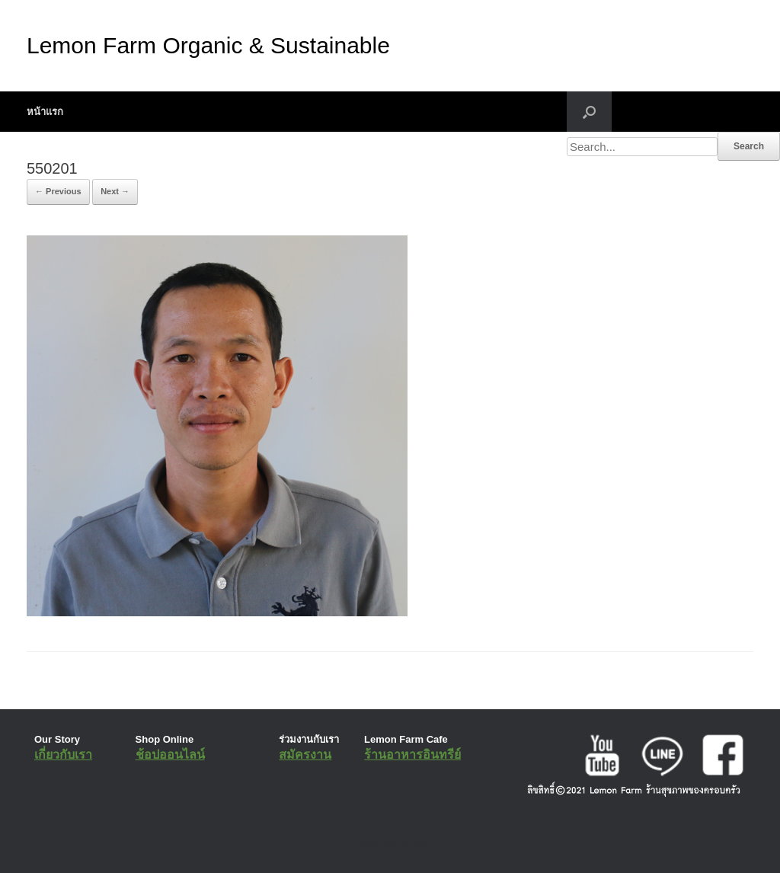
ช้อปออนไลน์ (170, 754)
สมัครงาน (305, 754)
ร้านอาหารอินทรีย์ (412, 754)
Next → (115, 191)
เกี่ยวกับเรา (63, 754)
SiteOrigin (379, 842)
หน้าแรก (45, 111)
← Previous (58, 191)
